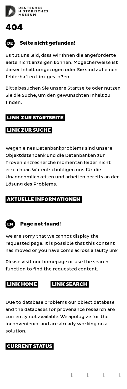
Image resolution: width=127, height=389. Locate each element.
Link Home (22, 284)
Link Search (69, 284)
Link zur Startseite (35, 118)
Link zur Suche (29, 130)
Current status (29, 346)
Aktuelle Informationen (43, 199)
